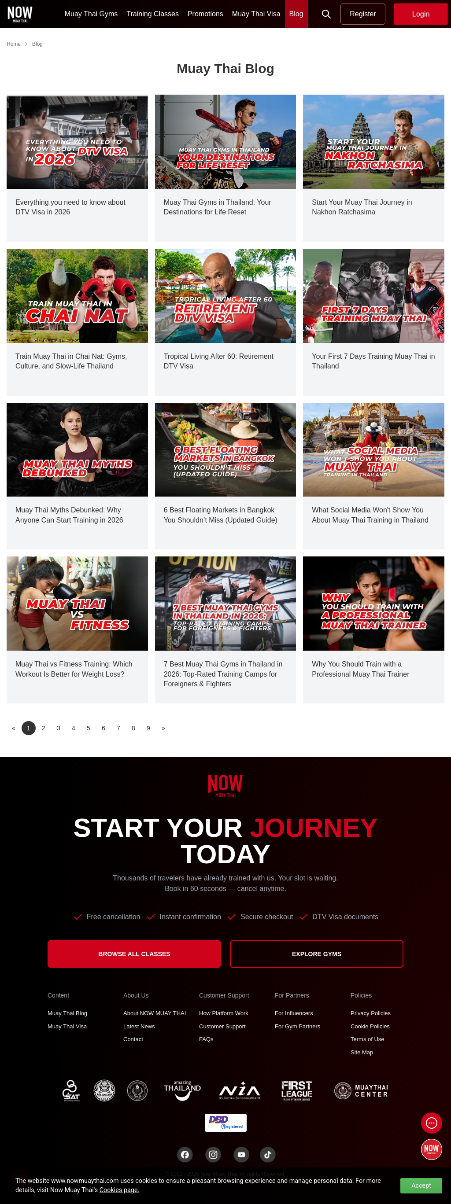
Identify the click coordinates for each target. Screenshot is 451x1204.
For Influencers (294, 1013)
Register (363, 14)
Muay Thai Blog (67, 1013)
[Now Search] (326, 14)
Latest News (139, 1026)
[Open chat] (431, 1123)
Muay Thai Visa (256, 14)
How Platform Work (223, 1013)
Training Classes (152, 14)
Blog (296, 14)
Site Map (362, 1052)
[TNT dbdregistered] (226, 1122)
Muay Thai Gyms (91, 14)
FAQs (206, 1039)
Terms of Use (367, 1039)
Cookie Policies (370, 1026)
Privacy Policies (371, 1013)
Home (14, 44)
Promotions (205, 14)
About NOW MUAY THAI (154, 1013)
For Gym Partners (297, 1026)
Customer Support (222, 1026)
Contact (133, 1039)
